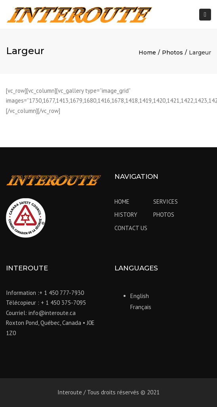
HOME (121, 201)
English (139, 296)
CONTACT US (130, 228)
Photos (172, 52)
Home (147, 52)
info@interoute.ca (52, 313)
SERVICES (165, 201)
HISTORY (125, 214)
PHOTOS (163, 214)
